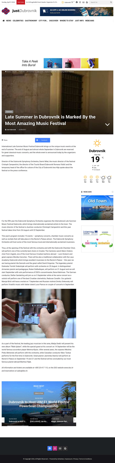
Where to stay (66, 21)
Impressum (68, 459)
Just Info (79, 21)
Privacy (75, 459)
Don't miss (38, 393)
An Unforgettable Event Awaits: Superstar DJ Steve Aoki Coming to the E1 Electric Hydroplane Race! (58, 2)
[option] (39, 403)
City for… (43, 21)
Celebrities (18, 21)
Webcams (89, 21)
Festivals (22, 72)
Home (8, 72)
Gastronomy (31, 21)
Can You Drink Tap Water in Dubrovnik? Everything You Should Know (39, 404)
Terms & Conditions (85, 459)
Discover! (53, 21)
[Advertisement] (57, 40)
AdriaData (60, 459)
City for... (15, 72)
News (8, 21)
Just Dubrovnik (11, 129)
